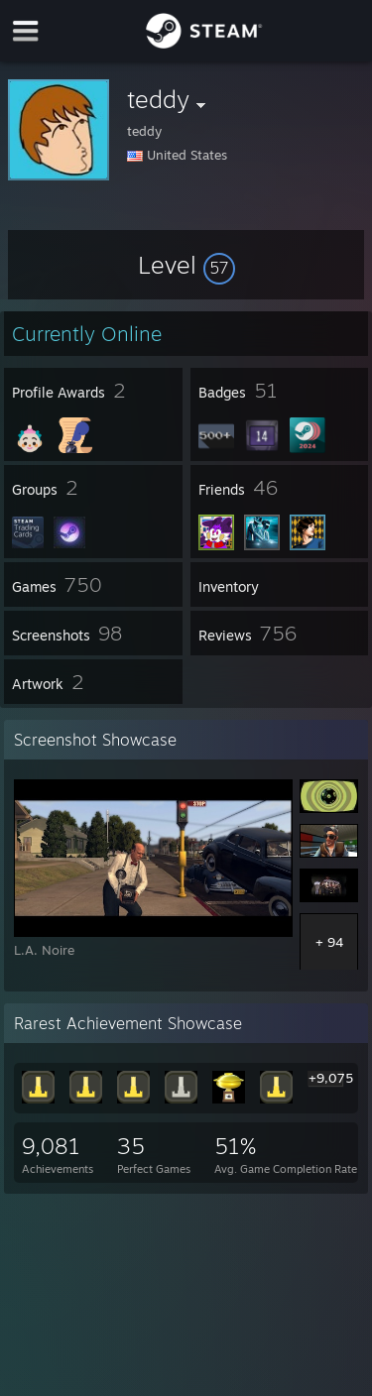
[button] (186, 265)
